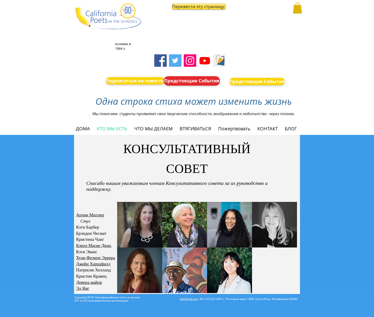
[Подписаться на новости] (135, 80)
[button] (192, 6)
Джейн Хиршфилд (93, 264)
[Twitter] (175, 60)
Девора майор (89, 282)
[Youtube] (205, 60)
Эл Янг (82, 288)
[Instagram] (190, 60)
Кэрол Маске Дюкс (94, 245)
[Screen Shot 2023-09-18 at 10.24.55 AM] (219, 60)
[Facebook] (160, 60)
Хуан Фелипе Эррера (95, 257)
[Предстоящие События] (192, 81)
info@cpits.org (189, 299)
